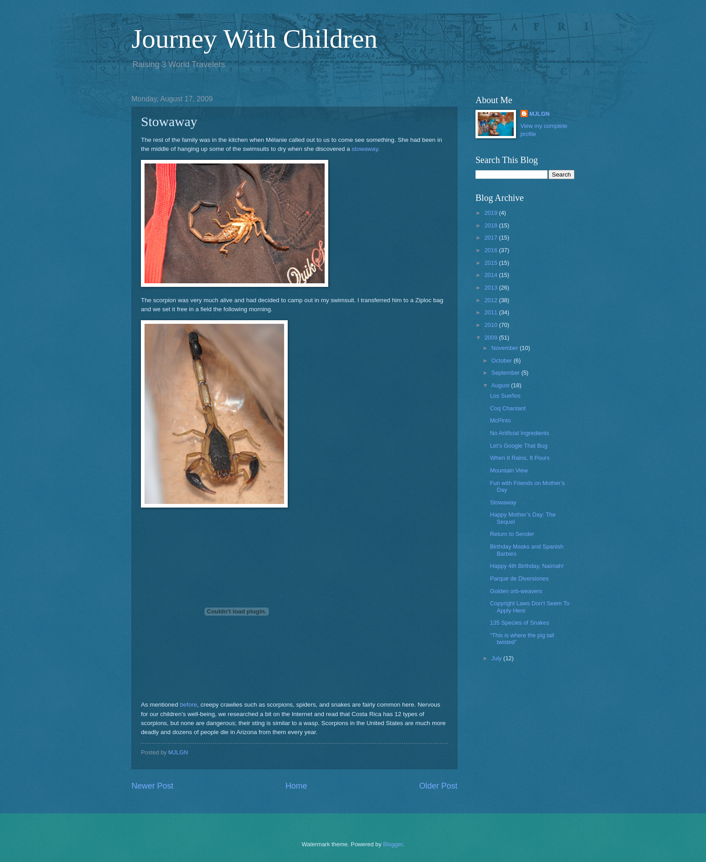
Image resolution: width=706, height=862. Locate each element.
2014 (491, 275)
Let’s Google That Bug (519, 445)
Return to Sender (512, 534)
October (502, 360)
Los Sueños (505, 395)
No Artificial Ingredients (519, 433)
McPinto (500, 420)
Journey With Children (254, 39)
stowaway (365, 148)
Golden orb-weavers (516, 591)
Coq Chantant (507, 408)
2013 (491, 287)
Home (296, 785)
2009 (491, 337)
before (188, 704)
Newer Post (152, 785)
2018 (491, 225)
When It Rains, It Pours (519, 457)
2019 (491, 212)
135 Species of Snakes (519, 622)
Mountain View (509, 470)
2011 (491, 312)
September (506, 372)
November (505, 348)
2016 (491, 250)
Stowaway (503, 502)
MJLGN (540, 113)
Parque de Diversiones (519, 578)
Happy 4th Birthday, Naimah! (527, 566)
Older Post (438, 785)
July (497, 658)
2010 (491, 325)
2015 (491, 262)
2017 (491, 237)
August (501, 385)
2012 (491, 300)
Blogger (393, 844)
